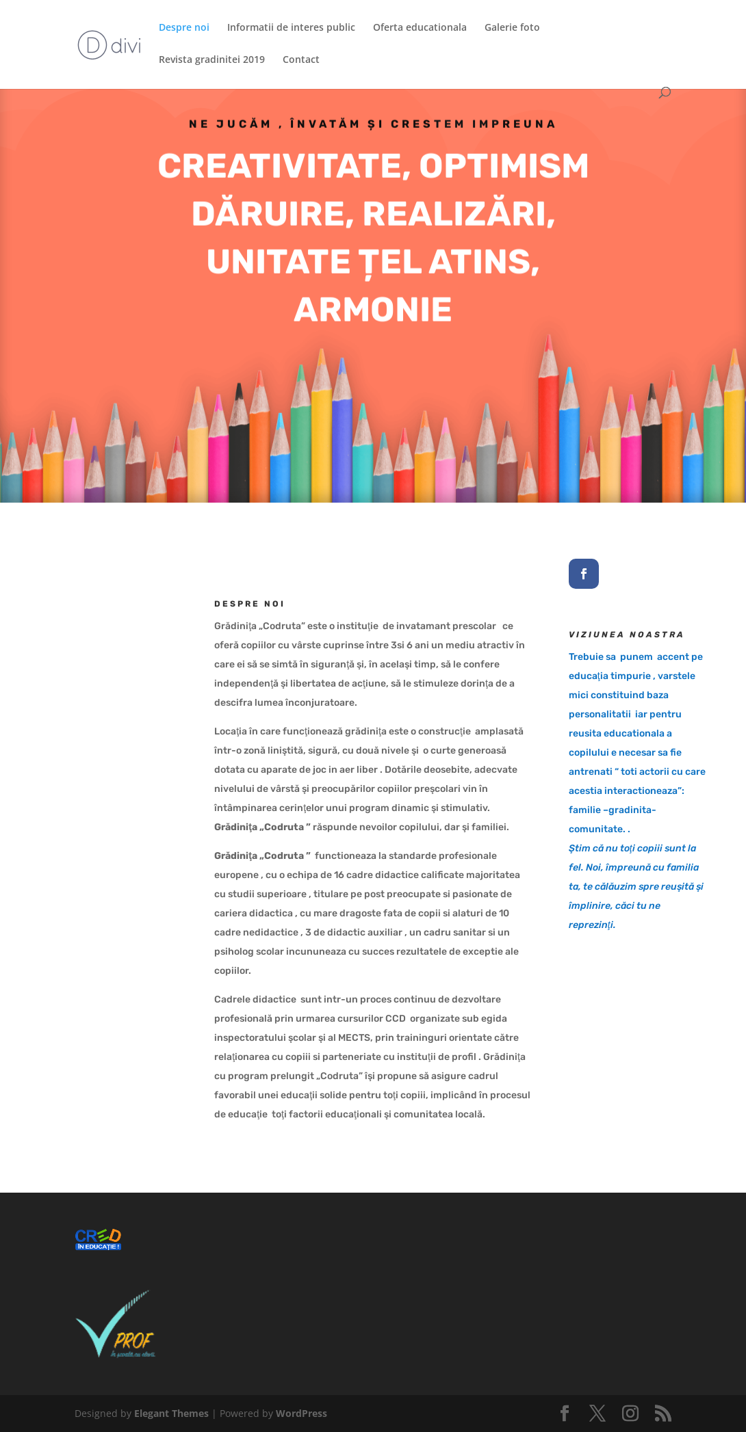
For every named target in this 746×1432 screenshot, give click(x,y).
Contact (301, 60)
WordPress (301, 1413)
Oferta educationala (420, 28)
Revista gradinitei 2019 (212, 60)
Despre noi (184, 28)
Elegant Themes (171, 1413)
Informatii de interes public (291, 28)
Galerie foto (512, 28)
